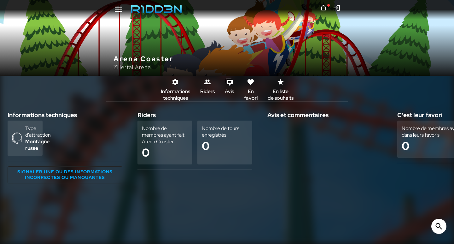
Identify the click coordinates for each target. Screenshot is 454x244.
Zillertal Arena (132, 67)
